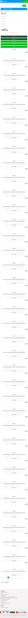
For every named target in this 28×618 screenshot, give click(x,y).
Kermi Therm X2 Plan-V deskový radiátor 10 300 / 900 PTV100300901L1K (14, 250)
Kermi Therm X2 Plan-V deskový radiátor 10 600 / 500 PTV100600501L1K (14, 396)
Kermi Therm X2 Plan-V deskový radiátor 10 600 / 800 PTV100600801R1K (14, 75)
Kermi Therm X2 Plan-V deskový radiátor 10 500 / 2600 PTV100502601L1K (14, 381)
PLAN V (20, 11)
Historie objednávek (4, 607)
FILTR (14, 36)
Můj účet (2, 606)
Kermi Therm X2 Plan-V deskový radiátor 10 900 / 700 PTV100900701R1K (14, 527)
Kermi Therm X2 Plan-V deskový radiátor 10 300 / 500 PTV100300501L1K (14, 221)
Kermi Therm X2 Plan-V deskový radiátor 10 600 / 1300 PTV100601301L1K (14, 571)
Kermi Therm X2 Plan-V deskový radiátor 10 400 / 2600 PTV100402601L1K (14, 337)
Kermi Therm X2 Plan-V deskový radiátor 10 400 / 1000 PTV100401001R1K (14, 206)
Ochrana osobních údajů (5, 594)
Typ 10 (24, 11)
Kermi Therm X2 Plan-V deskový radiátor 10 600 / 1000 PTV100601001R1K (14, 60)
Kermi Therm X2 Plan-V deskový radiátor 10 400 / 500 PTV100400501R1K (14, 177)
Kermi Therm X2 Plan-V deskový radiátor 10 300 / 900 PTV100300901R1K (14, 148)
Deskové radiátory (14, 11)
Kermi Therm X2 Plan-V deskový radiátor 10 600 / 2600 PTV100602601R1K (14, 498)
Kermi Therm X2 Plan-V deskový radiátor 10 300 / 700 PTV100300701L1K (14, 235)
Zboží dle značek (3, 602)
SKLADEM (14, 49)
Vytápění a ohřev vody (7, 11)
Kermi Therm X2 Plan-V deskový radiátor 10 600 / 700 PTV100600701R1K (14, 469)
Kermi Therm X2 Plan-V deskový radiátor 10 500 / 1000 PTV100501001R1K (14, 454)
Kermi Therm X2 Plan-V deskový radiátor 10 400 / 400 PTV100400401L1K (14, 162)
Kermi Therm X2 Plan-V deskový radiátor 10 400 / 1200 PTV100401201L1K (14, 308)
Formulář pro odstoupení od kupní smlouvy (8, 596)
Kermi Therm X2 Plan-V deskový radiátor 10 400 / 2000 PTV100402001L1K (14, 323)
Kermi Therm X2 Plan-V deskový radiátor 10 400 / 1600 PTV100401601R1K (14, 425)
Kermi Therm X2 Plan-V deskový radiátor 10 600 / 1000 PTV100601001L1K (14, 410)
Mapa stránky (3, 601)
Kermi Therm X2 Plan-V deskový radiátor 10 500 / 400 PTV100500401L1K (14, 352)
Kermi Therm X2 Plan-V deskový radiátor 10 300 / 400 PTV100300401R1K (14, 133)
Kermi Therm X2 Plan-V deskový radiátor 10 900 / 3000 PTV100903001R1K (14, 556)
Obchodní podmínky (4, 592)
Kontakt (2, 593)
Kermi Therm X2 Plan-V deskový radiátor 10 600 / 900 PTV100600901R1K (14, 483)
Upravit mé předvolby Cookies (6, 603)
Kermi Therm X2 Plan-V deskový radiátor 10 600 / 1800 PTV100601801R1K (14, 104)
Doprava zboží (3, 595)
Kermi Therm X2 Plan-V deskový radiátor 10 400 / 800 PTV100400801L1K (14, 279)
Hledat (24, 5)
